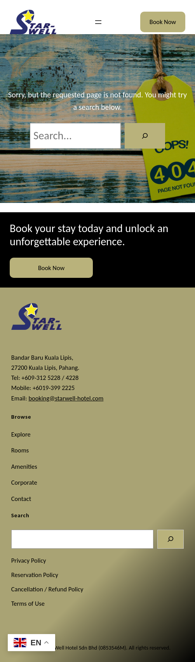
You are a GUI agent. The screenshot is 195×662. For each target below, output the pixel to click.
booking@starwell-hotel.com (65, 398)
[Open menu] (98, 22)
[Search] (145, 136)
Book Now (163, 22)
